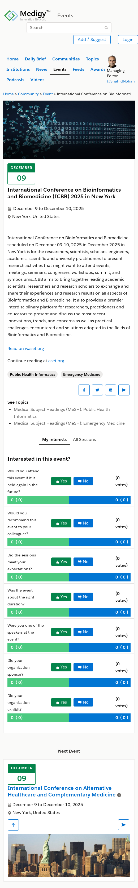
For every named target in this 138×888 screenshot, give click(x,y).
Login (128, 39)
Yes (61, 481)
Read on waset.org (25, 348)
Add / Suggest (92, 39)
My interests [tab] (54, 439)
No (83, 481)
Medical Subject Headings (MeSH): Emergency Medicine (69, 423)
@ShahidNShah (121, 81)
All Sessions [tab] (84, 439)
